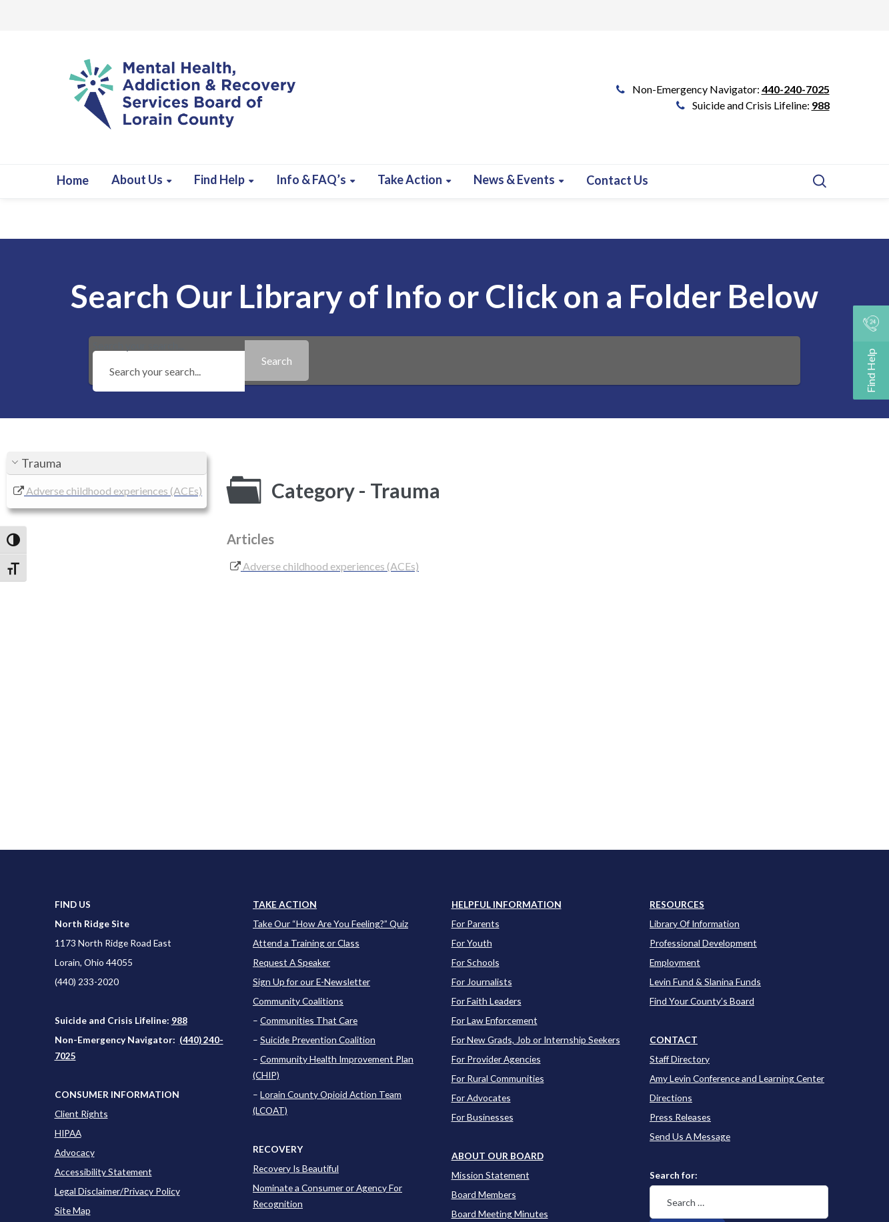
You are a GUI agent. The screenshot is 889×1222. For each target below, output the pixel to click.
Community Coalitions (298, 1001)
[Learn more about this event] (315, 180)
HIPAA (68, 1133)
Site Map (73, 1210)
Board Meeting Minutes (500, 1213)
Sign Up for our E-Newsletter (311, 981)
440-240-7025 (796, 89)
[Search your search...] (169, 371)
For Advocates (481, 1097)
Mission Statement (491, 1175)
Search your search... (169, 360)
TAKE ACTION (285, 904)
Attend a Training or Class (306, 943)
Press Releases (680, 1117)
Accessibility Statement (103, 1171)
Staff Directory (680, 1059)
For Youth (472, 943)
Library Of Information (695, 923)
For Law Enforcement (495, 1020)
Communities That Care (308, 1020)
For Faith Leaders (487, 1001)
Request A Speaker (291, 962)
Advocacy (75, 1152)
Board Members (484, 1194)
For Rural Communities (498, 1078)
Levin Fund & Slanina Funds (705, 981)
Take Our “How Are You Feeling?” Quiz (330, 923)
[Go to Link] (177, 104)
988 (821, 105)
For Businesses (483, 1117)
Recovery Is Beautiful (296, 1168)
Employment (675, 962)
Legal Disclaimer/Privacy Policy (117, 1191)
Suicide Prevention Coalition (317, 1039)
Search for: (674, 1175)
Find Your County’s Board (702, 1001)
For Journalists (482, 981)
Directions (671, 1097)
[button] (107, 463)
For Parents (476, 923)
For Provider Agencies (496, 1059)
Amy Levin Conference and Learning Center (737, 1078)
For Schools (476, 962)
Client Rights (81, 1113)
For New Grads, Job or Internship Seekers (536, 1039)
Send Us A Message (690, 1136)
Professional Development (703, 943)
